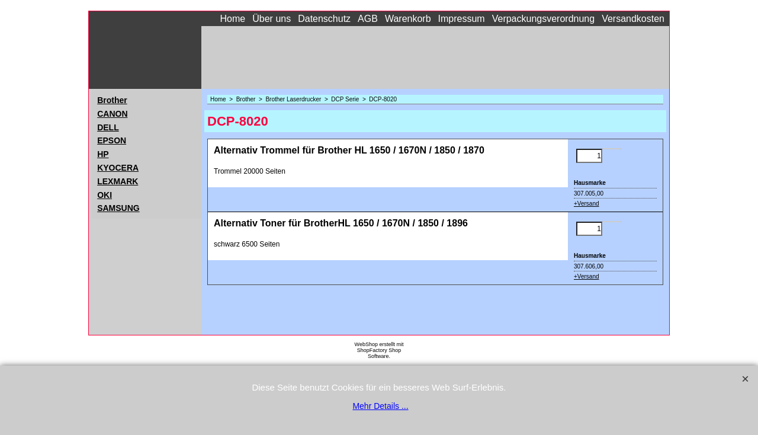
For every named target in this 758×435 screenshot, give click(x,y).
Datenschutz (324, 19)
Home (233, 19)
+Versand (586, 203)
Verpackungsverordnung (543, 19)
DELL (108, 127)
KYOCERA (118, 167)
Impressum (461, 19)
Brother (112, 100)
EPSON (111, 140)
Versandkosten (633, 19)
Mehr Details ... (380, 406)
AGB (368, 19)
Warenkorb (408, 19)
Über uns (271, 19)
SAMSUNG (118, 208)
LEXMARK (117, 181)
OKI (104, 195)
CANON (112, 114)
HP (102, 154)
